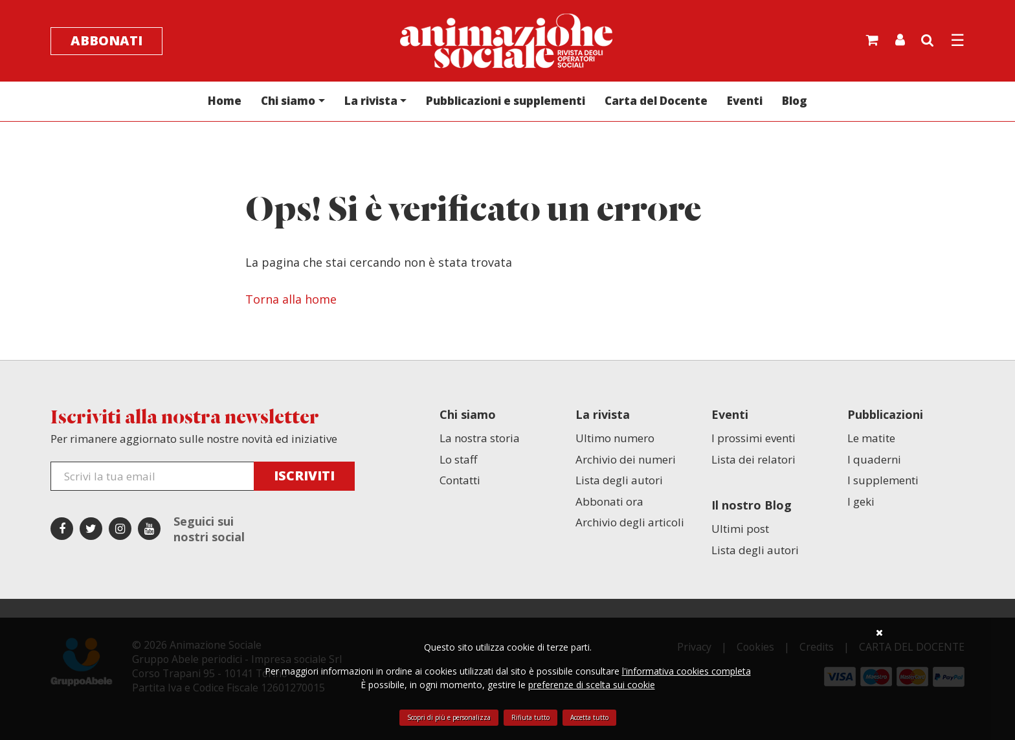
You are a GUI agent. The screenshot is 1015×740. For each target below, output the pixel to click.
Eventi (745, 100)
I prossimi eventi (753, 438)
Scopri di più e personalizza (449, 717)
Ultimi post (740, 528)
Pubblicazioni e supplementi (505, 100)
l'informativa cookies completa (686, 671)
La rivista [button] (370, 100)
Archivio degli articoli (629, 522)
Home (224, 100)
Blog (794, 100)
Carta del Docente (656, 100)
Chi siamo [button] (288, 100)
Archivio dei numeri (625, 459)
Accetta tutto (589, 717)
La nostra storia (480, 438)
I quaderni (874, 459)
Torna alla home (291, 299)
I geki (861, 501)
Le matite (871, 438)
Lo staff (458, 459)
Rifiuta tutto (530, 717)
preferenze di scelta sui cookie (591, 684)
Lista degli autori (619, 480)
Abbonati (106, 40)
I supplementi (883, 480)
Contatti (460, 480)
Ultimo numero (614, 438)
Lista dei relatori (753, 459)
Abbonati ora (609, 501)
